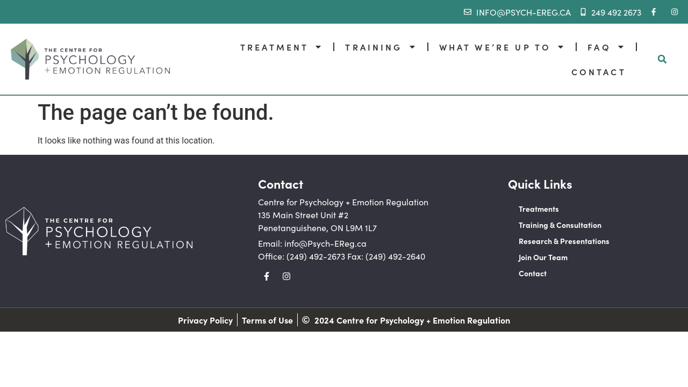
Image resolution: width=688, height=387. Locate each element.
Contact (533, 273)
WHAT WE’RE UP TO (502, 46)
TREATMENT (281, 46)
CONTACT (598, 71)
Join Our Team (543, 257)
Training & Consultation (560, 224)
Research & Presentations (564, 240)
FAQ (606, 46)
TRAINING (380, 46)
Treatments (539, 208)
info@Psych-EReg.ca (325, 243)
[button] (662, 59)
